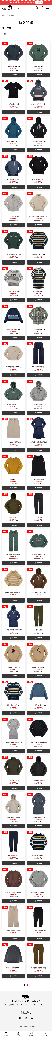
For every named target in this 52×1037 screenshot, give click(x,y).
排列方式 (6, 28)
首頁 (3, 15)
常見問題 (32, 1026)
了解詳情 (39, 2)
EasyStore (44, 1005)
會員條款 (19, 1026)
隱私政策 (26, 1026)
